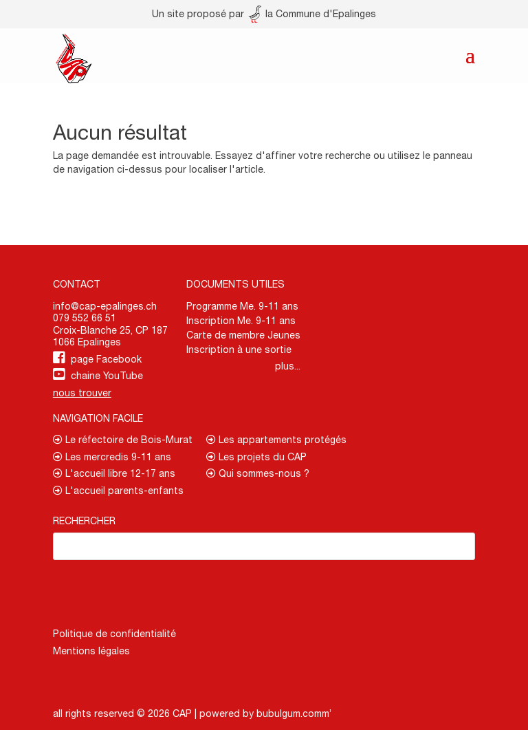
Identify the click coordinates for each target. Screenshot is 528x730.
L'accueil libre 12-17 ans (114, 473)
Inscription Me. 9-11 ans (241, 320)
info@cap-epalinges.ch (105, 306)
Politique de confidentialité (114, 633)
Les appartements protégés (276, 439)
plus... (287, 366)
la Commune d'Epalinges (312, 13)
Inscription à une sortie (239, 349)
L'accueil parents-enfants (118, 490)
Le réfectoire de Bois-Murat (122, 439)
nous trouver (82, 392)
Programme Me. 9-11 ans (242, 306)
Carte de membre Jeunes (243, 335)
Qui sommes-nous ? (257, 473)
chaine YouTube (107, 375)
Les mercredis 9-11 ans (112, 456)
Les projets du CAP (256, 456)
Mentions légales (91, 650)
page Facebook (106, 359)
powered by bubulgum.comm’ (265, 713)
